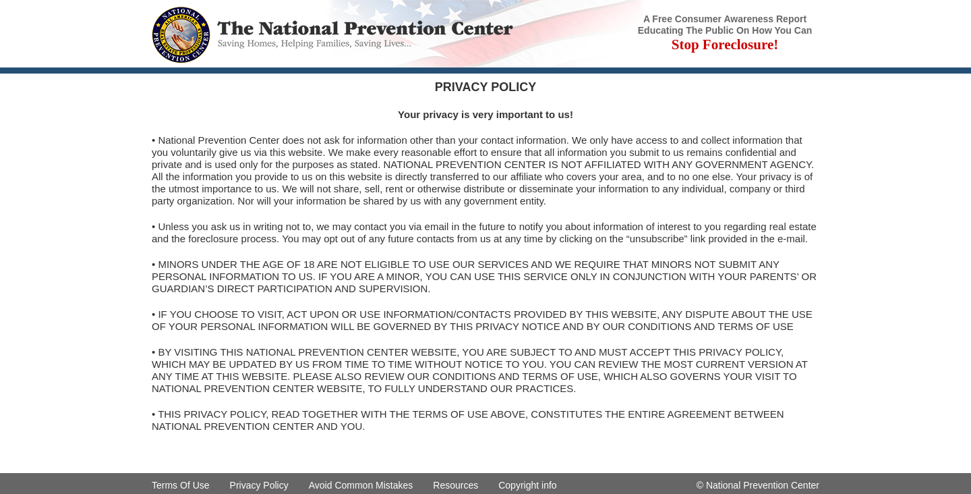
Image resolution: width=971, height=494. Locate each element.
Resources (455, 485)
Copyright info (527, 485)
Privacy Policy (259, 485)
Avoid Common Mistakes (361, 485)
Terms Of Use (181, 485)
